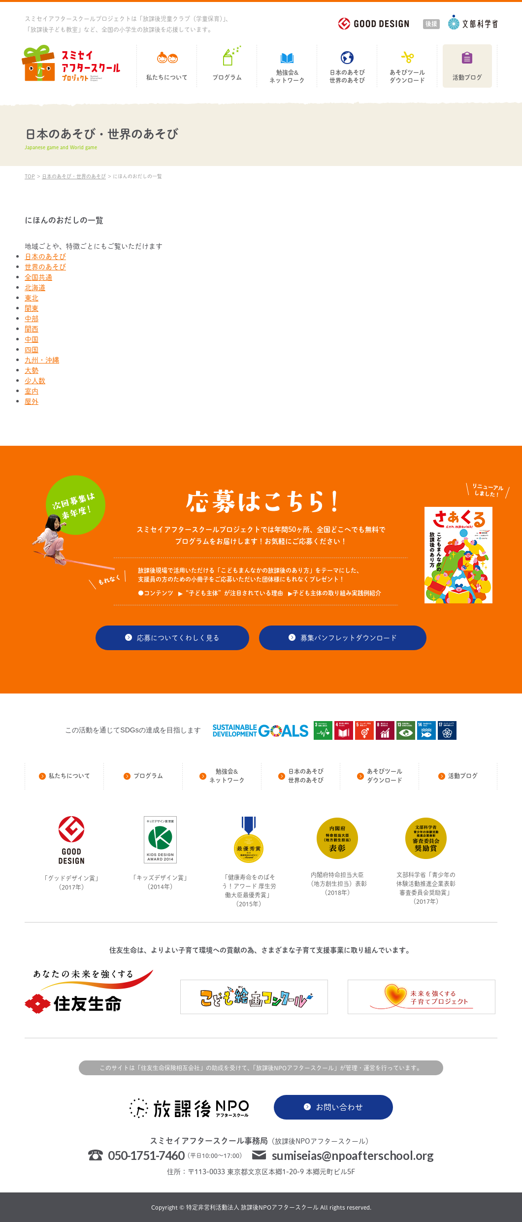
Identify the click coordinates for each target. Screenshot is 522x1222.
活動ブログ (467, 77)
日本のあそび (45, 256)
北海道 (35, 287)
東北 (31, 297)
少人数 (35, 380)
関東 (31, 308)
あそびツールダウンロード (407, 76)
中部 (31, 318)
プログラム (227, 77)
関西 (31, 328)
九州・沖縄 (42, 359)
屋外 (31, 401)
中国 (31, 339)
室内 (31, 391)
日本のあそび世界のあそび (347, 76)
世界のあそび (45, 266)
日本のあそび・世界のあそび (74, 176)
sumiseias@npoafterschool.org (353, 1155)
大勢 (31, 370)
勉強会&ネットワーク (287, 76)
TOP (30, 176)
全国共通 (38, 277)
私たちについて (167, 77)
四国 (31, 349)
